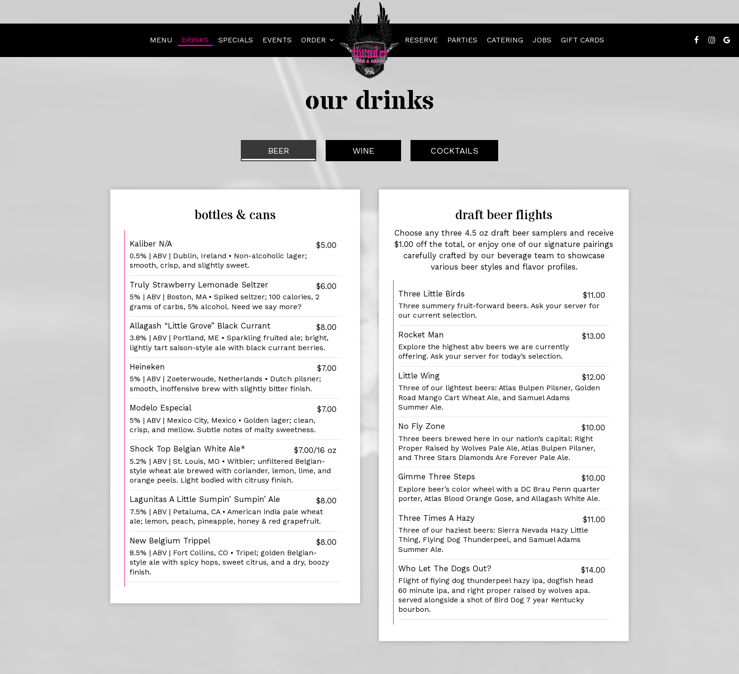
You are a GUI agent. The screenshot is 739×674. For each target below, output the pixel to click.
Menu (161, 40)
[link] (369, 40)
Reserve (421, 40)
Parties (462, 40)
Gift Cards (582, 40)
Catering (505, 40)
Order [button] (317, 40)
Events (277, 40)
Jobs (542, 40)
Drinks (195, 40)
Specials (235, 40)
